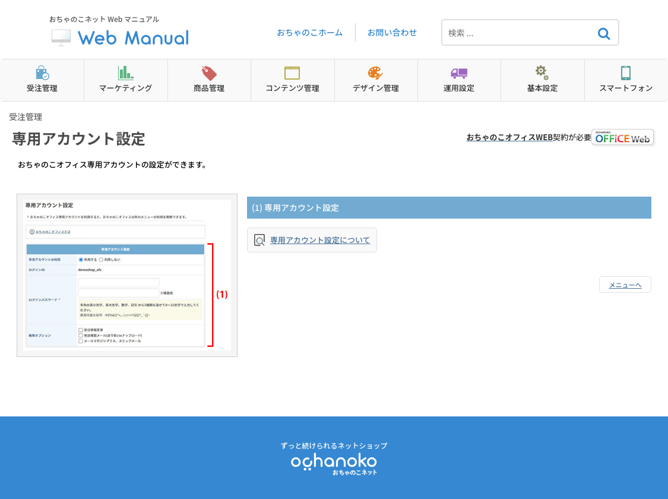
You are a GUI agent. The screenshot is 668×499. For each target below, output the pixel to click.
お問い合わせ (392, 32)
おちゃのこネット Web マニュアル (120, 32)
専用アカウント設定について (320, 239)
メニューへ (625, 284)
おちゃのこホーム (310, 32)
